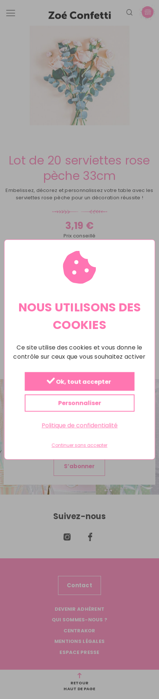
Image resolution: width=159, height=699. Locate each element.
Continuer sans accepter (80, 445)
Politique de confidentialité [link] (79, 425)
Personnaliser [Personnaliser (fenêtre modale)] (79, 403)
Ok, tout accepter (78, 381)
